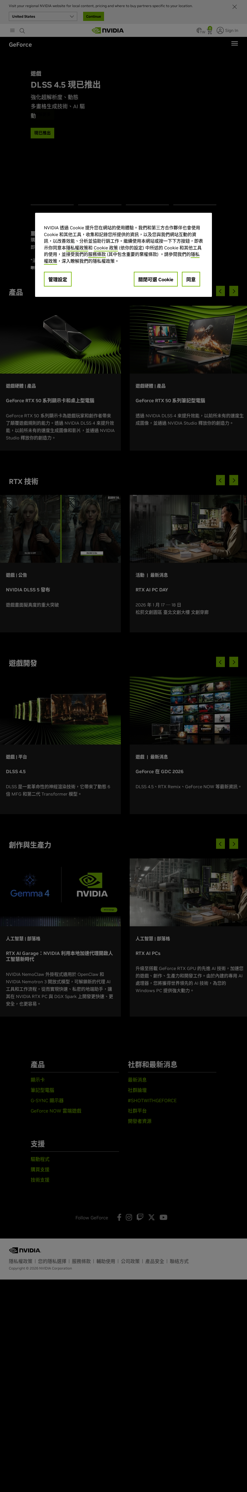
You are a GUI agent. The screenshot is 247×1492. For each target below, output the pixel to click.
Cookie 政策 (106, 248)
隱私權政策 (77, 248)
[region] (123, 255)
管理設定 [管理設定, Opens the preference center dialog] (57, 279)
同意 (191, 279)
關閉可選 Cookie (155, 279)
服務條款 (97, 254)
